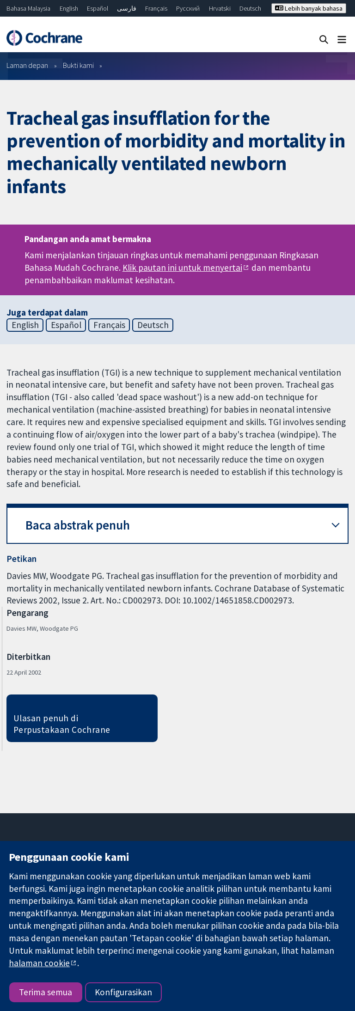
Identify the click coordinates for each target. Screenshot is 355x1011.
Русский (188, 8)
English (69, 8)
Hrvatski (220, 8)
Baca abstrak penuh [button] (77, 525)
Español (97, 8)
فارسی (126, 8)
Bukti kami (78, 65)
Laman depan (27, 65)
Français (156, 8)
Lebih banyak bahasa (309, 8)
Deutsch (250, 8)
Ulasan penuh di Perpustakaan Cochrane (61, 724)
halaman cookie (39, 962)
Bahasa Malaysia (28, 8)
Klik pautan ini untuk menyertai (182, 267)
